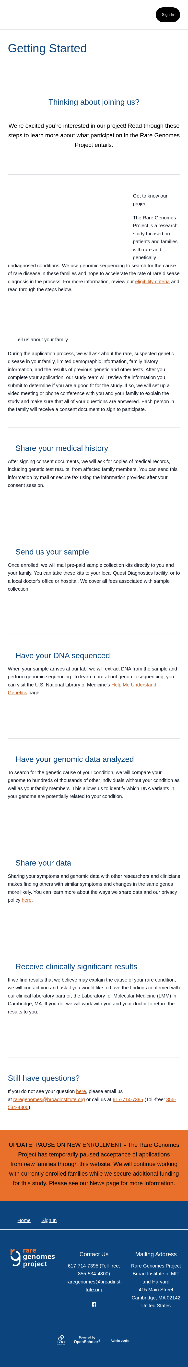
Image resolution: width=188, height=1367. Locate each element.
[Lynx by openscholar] (65, 1340)
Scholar (87, 1340)
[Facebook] (94, 1304)
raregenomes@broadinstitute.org (49, 1099)
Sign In (168, 15)
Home (24, 1220)
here (27, 900)
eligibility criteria (152, 281)
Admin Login (120, 1340)
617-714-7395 (128, 1099)
